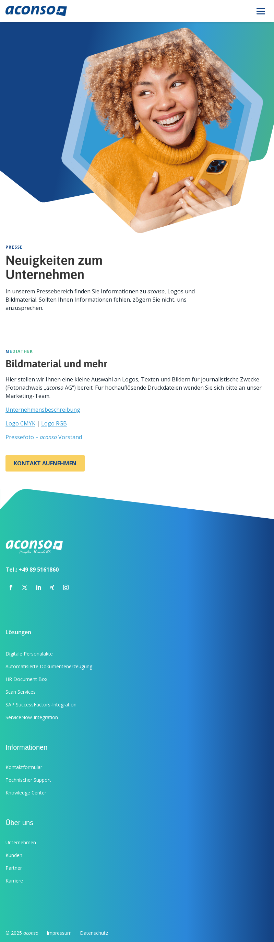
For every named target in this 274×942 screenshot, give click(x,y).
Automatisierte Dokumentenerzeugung (48, 666)
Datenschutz (94, 933)
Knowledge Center (25, 792)
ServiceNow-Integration (31, 717)
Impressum (59, 933)
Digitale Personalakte (29, 653)
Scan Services (20, 692)
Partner (13, 868)
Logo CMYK (20, 423)
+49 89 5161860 (39, 569)
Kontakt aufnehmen (45, 463)
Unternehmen (20, 842)
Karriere (14, 880)
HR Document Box (26, 679)
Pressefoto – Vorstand (43, 437)
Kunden (13, 855)
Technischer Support (28, 780)
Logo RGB (54, 423)
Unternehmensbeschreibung (42, 409)
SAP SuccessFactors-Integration (40, 704)
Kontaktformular (23, 767)
